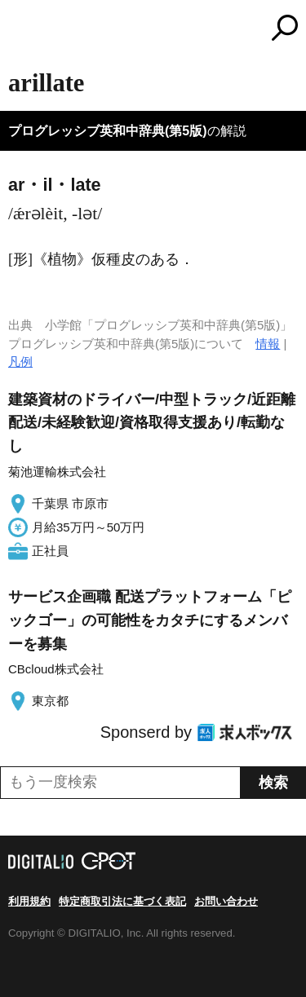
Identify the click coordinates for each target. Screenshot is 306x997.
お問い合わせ (226, 901)
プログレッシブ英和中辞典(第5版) (107, 131)
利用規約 (29, 901)
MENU (20, 29)
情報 (267, 344)
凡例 (20, 361)
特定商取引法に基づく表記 (122, 901)
